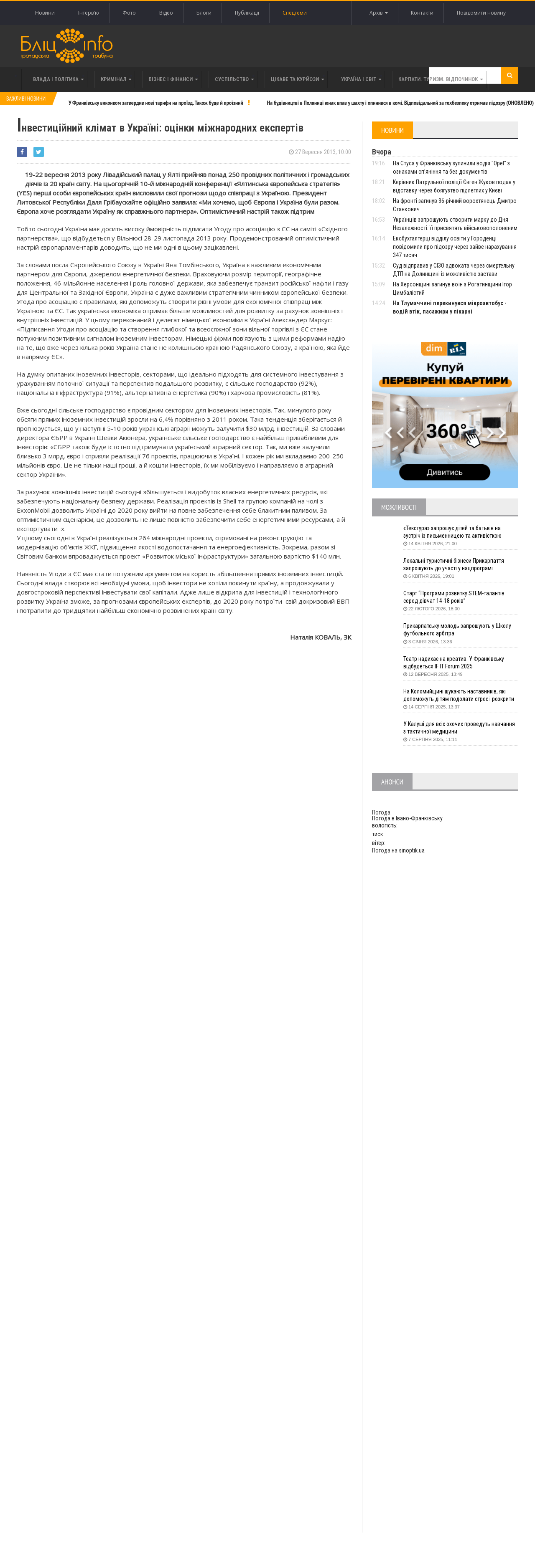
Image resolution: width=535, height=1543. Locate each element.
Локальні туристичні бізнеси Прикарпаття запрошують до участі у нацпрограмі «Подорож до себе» (454, 565)
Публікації (247, 12)
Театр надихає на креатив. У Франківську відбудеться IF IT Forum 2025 (454, 663)
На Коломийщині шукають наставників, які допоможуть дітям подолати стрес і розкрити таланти (460, 695)
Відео (166, 12)
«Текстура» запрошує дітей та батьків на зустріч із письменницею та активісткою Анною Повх (453, 532)
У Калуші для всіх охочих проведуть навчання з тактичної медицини (460, 728)
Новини (45, 12)
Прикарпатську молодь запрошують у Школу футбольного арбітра (459, 630)
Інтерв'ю (88, 12)
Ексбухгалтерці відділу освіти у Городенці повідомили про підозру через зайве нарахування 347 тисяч (455, 246)
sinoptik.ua (412, 850)
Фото (129, 12)
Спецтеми (295, 12)
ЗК (347, 637)
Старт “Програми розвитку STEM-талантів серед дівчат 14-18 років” (454, 597)
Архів (378, 13)
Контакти (422, 12)
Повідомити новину (481, 12)
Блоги (203, 12)
